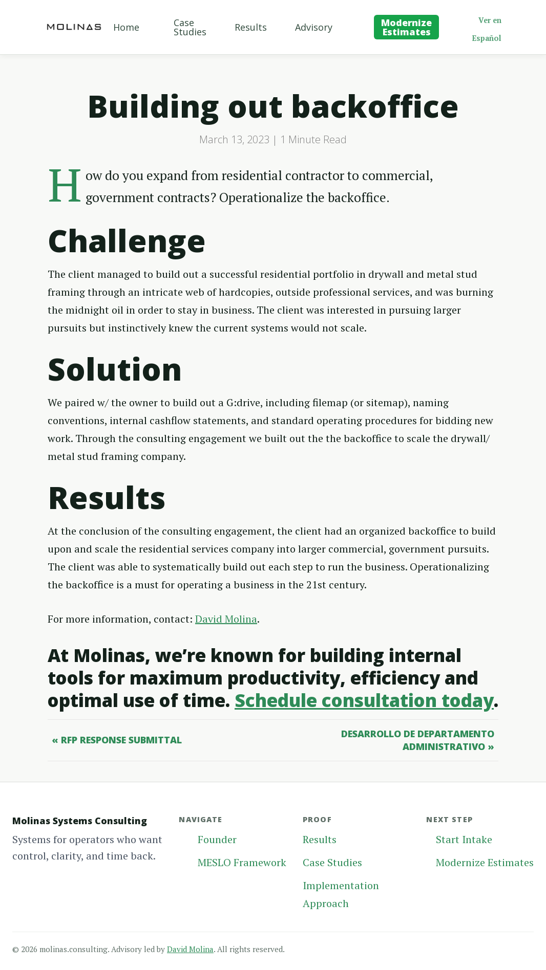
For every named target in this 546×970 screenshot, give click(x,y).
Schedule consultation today (364, 700)
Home (126, 27)
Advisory (313, 27)
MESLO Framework (242, 862)
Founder (217, 839)
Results (251, 27)
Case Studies (190, 27)
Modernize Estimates (406, 27)
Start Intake (464, 839)
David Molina (226, 619)
